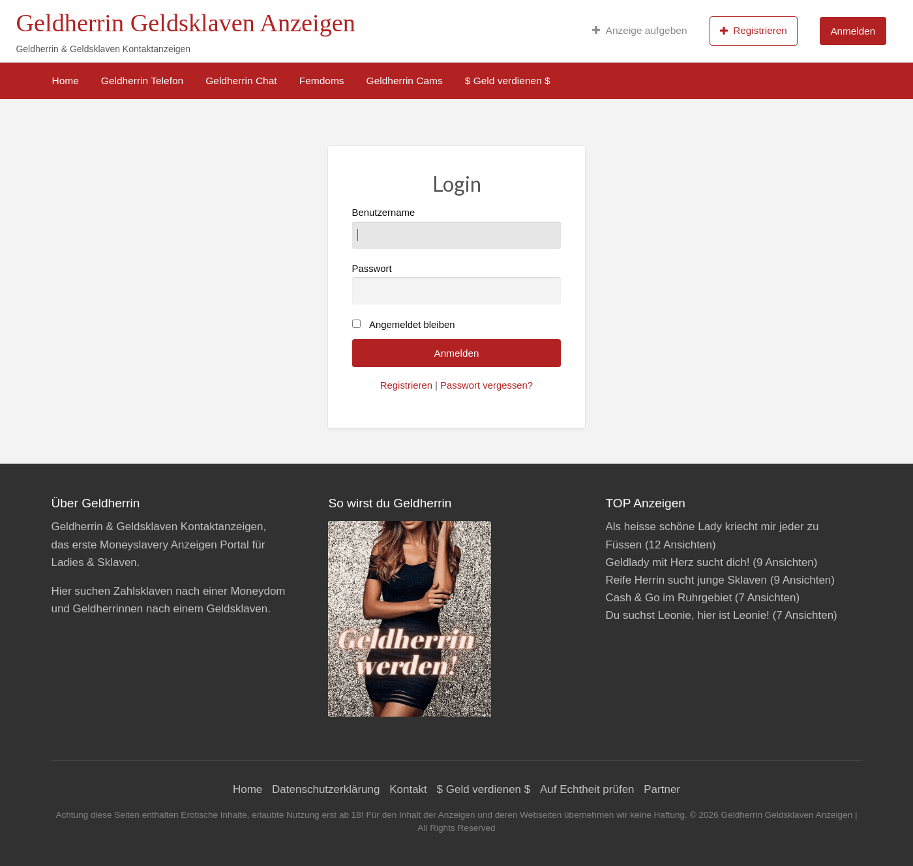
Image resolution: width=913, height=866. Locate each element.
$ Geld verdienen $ (507, 80)
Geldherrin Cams (405, 80)
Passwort (456, 284)
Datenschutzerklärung (326, 789)
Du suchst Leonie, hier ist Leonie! (687, 615)
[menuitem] (639, 30)
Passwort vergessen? (486, 385)
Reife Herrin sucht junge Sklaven (686, 580)
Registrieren (753, 31)
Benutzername (456, 227)
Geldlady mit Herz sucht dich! (677, 562)
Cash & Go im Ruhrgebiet (668, 597)
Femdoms (321, 80)
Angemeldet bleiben (412, 325)
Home (65, 80)
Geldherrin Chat (241, 80)
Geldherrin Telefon (142, 80)
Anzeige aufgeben (639, 31)
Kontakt (408, 789)
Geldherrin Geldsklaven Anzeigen (185, 23)
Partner (662, 789)
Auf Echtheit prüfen (587, 789)
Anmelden (852, 31)
